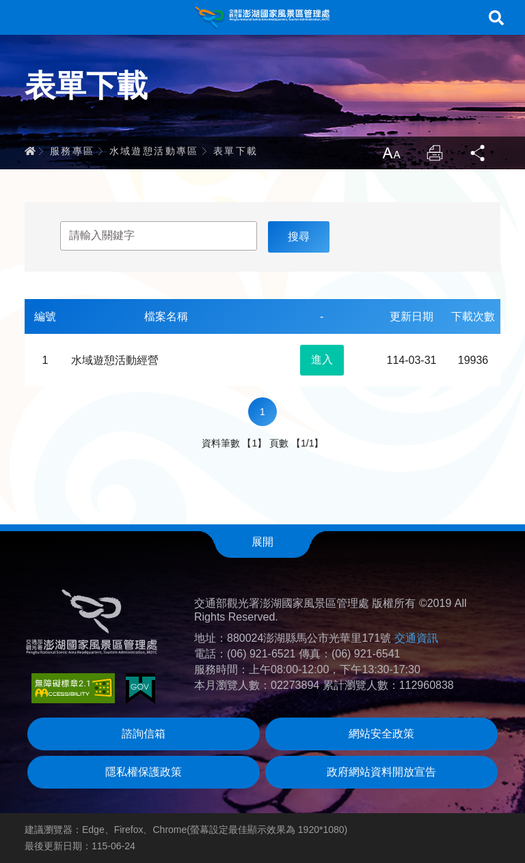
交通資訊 (416, 638)
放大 (391, 153)
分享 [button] (478, 153)
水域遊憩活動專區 (154, 151)
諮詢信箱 (143, 733)
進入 (322, 359)
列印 (434, 153)
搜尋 (496, 17)
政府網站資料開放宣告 (381, 772)
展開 (262, 542)
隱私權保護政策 (143, 772)
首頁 (30, 151)
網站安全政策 (381, 733)
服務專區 (72, 151)
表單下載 (235, 151)
